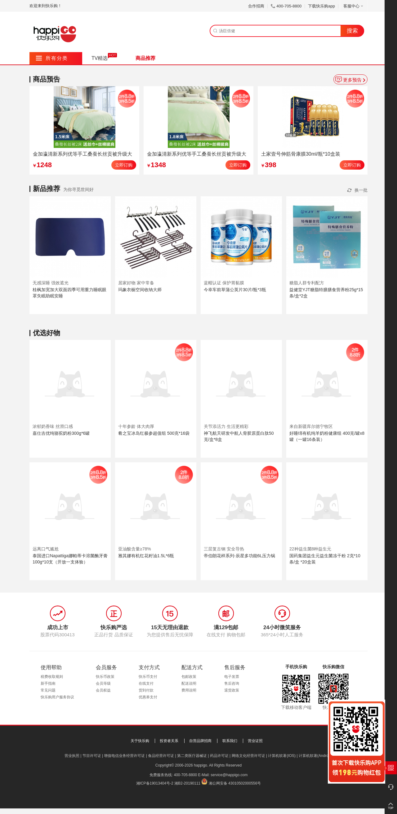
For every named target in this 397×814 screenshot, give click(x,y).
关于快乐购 (140, 741)
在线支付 (146, 683)
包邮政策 (188, 676)
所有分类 (52, 58)
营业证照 (255, 741)
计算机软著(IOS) (282, 756)
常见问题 (48, 690)
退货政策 (231, 690)
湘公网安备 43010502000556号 (235, 783)
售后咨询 (231, 683)
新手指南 (48, 683)
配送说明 (188, 683)
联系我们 (229, 741)
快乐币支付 (148, 676)
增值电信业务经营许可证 (124, 756)
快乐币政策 (105, 676)
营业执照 (72, 756)
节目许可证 (92, 756)
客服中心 (353, 6)
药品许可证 (219, 756)
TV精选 (99, 58)
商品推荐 (145, 58)
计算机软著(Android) (315, 756)
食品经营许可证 (161, 756)
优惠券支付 (148, 697)
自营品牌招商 (200, 741)
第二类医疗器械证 (192, 756)
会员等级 (103, 683)
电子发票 (231, 676)
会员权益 (103, 690)
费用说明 (188, 690)
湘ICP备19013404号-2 (154, 783)
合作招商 (256, 6)
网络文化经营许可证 (248, 756)
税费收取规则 (52, 676)
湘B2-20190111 (187, 783)
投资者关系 (169, 741)
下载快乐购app (321, 6)
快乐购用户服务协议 (57, 697)
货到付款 (146, 690)
